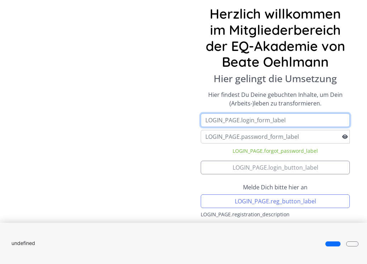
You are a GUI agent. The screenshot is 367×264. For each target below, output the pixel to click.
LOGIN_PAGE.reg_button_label (275, 201)
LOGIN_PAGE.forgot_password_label (275, 150)
